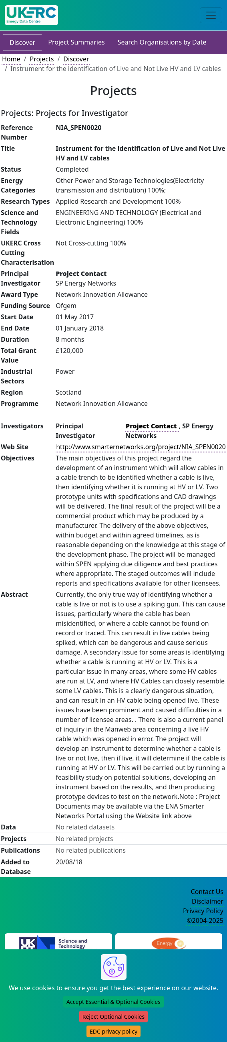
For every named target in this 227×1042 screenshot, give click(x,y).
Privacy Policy (203, 910)
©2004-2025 (205, 920)
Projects (42, 59)
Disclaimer (207, 901)
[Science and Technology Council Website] (58, 944)
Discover (22, 42)
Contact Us (207, 891)
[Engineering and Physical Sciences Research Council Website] (168, 944)
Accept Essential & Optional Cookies (113, 1002)
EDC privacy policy (113, 1031)
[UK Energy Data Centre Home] (31, 15)
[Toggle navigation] (211, 15)
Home (11, 59)
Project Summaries (76, 42)
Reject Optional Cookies (113, 1016)
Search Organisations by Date (162, 42)
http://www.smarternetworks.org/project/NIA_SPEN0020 (141, 446)
